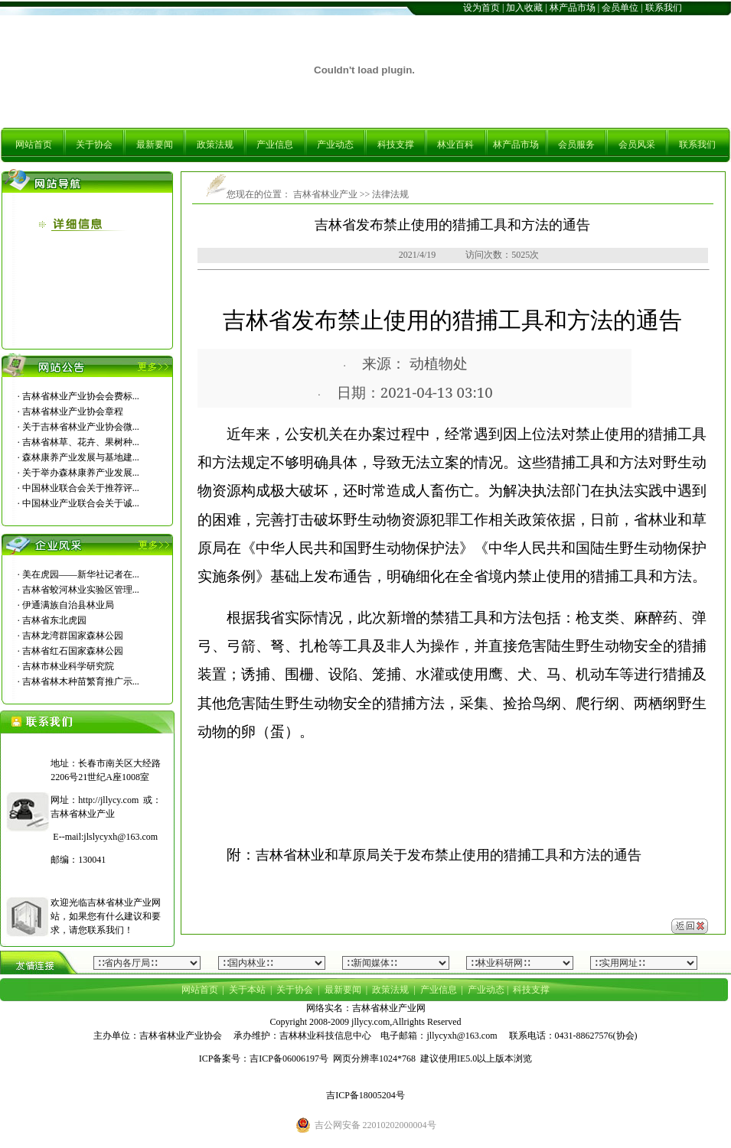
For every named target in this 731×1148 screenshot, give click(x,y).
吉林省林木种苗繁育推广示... (80, 681)
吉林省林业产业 (324, 194)
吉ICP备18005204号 (365, 1095)
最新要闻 (154, 144)
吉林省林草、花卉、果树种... (80, 442)
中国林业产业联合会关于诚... (80, 503)
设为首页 (481, 7)
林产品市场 (573, 7)
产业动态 (335, 144)
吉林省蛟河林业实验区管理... (80, 589)
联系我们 (663, 7)
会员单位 (620, 7)
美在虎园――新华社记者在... (80, 574)
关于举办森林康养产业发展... (80, 472)
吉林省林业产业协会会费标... (80, 396)
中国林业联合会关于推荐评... (80, 488)
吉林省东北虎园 (54, 620)
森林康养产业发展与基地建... (80, 457)
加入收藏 (524, 7)
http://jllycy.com (108, 800)
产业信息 (274, 144)
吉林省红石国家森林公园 (72, 651)
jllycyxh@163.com (461, 1035)
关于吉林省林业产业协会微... (80, 426)
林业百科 (455, 144)
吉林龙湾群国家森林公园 (72, 635)
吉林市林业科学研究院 (68, 666)
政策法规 (215, 144)
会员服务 (576, 144)
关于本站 (247, 989)
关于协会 (94, 144)
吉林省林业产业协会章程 (72, 411)
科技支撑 (395, 144)
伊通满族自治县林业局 (68, 605)
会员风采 (636, 144)
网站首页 (33, 144)
